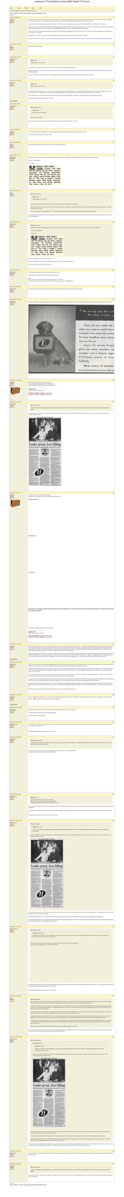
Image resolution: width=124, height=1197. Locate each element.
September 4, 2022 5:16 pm (15, 995)
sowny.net (40, 1)
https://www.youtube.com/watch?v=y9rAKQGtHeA (40, 264)
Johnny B (12, 131)
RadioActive (13, 157)
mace (11, 998)
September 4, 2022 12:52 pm (16, 694)
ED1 (11, 192)
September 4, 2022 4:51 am (15, 492)
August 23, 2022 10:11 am (15, 44)
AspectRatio (13, 404)
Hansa (11, 144)
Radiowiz (12, 382)
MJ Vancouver (13, 59)
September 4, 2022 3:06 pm (15, 737)
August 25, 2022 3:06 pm (15, 270)
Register (27, 8)
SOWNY (16, 13)
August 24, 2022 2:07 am (15, 103)
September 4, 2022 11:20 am (16, 644)
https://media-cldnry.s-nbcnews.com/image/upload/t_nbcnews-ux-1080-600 (46, 279)
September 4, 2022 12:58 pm (16, 707)
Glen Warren (13, 288)
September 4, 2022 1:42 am (15, 401)
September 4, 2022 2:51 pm (15, 722)
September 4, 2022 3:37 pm (15, 820)
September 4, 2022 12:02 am (16, 299)
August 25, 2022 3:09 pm (15, 286)
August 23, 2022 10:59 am (15, 56)
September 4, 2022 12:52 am (16, 380)
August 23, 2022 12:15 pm (15, 80)
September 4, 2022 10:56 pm (16, 1036)
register (33, 10)
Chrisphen (12, 1166)
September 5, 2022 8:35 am (15, 1151)
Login (40, 8)
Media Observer (14, 724)
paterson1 (12, 19)
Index (11, 8)
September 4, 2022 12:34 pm (16, 662)
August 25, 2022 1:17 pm (15, 155)
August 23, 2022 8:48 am (15, 17)
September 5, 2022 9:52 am (15, 1163)
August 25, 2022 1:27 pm (15, 190)
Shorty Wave (13, 1153)
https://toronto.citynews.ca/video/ (36, 390)
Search (19, 8)
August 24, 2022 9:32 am (15, 129)
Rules (33, 8)
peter (11, 46)
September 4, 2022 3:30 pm (15, 794)
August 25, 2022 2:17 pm (15, 221)
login (29, 10)
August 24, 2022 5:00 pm (15, 142)
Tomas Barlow (13, 106)
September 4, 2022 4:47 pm (15, 926)
